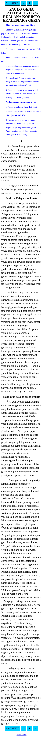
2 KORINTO (12, 3)
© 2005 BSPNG (21, 735)
